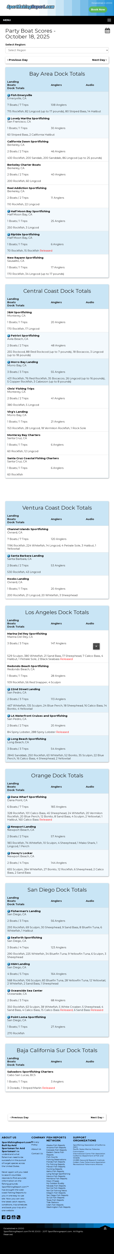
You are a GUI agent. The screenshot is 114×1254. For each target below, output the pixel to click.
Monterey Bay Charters (23, 435)
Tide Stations (52, 1202)
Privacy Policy (35, 1143)
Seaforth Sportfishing (26, 937)
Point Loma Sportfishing (28, 1017)
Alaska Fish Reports (55, 1145)
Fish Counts (52, 1157)
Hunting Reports (54, 1169)
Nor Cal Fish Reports (55, 1188)
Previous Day (17, 60)
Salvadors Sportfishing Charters (30, 1071)
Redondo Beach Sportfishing (28, 666)
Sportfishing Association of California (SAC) (89, 1146)
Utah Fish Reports (54, 1205)
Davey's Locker (22, 853)
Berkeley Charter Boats (24, 164)
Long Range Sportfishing (58, 1174)
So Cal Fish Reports (55, 1197)
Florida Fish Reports (55, 1162)
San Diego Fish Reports (57, 1195)
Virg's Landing (17, 411)
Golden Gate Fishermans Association (89, 1162)
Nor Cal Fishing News (56, 1190)
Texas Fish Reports (55, 1200)
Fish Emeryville (21, 95)
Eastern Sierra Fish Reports (55, 1153)
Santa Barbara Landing (27, 555)
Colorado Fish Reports (56, 1150)
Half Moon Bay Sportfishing (30, 211)
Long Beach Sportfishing (28, 739)
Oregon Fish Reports (56, 1193)
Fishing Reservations (56, 1159)
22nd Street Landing (25, 689)
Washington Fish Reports (58, 1207)
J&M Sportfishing (19, 312)
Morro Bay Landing (24, 362)
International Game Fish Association (89, 1153)
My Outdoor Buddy (55, 1183)
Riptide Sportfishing (25, 234)
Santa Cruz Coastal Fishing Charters (33, 458)
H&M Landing (20, 964)
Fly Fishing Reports (55, 1164)
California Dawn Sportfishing (27, 141)
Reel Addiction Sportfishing (26, 188)
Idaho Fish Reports (55, 1171)
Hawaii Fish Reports (55, 1166)
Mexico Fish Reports (55, 1176)
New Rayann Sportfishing (25, 257)
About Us (36, 1149)
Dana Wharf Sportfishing (28, 797)
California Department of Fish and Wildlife (88, 1157)
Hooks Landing (18, 578)
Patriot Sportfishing (25, 335)
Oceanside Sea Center (27, 990)
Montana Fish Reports (56, 1178)
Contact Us (37, 1153)
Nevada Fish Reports (56, 1186)
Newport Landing (23, 826)
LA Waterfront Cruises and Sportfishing (39, 715)
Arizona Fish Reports (56, 1147)
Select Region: (15, 44)
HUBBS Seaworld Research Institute (89, 1160)
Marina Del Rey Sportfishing (27, 633)
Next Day (99, 60)
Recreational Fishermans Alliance (88, 1164)
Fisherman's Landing (26, 911)
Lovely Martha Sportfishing (30, 118)
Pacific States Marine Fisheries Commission (86, 1150)
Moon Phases (52, 1181)
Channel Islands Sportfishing (27, 529)
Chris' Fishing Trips (20, 388)
